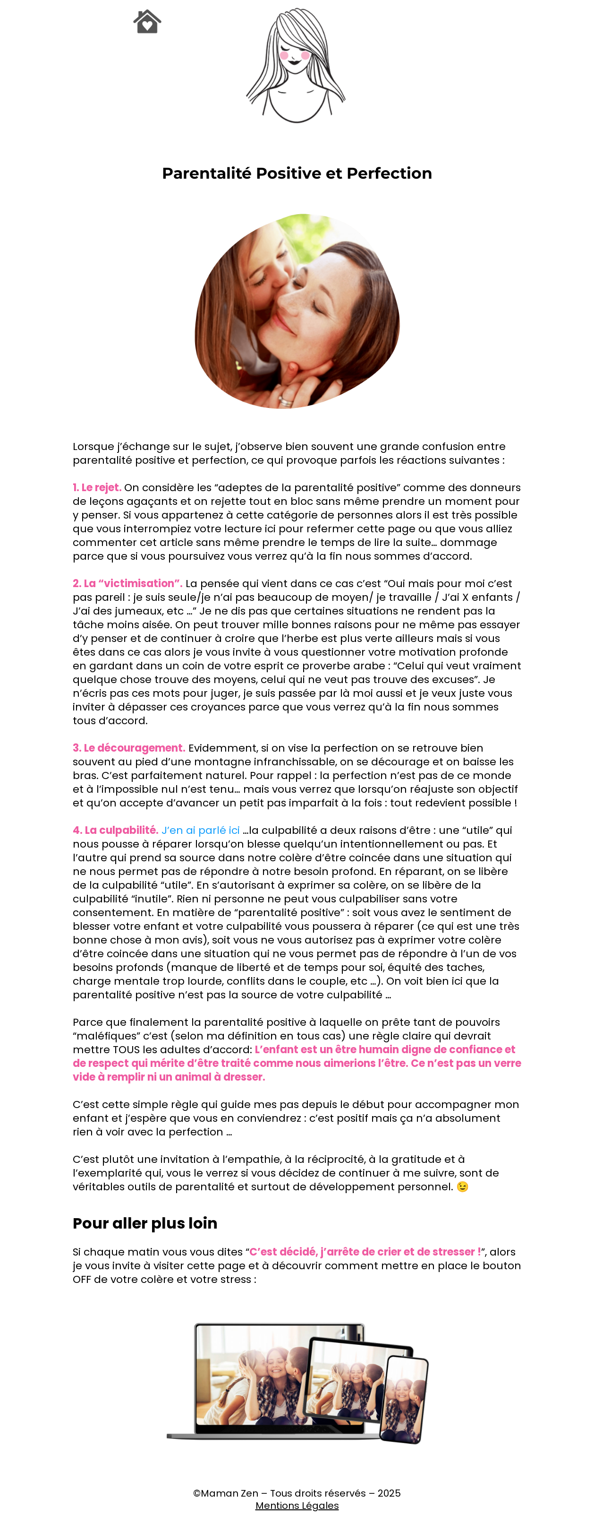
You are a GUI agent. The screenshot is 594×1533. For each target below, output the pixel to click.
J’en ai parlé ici (200, 830)
